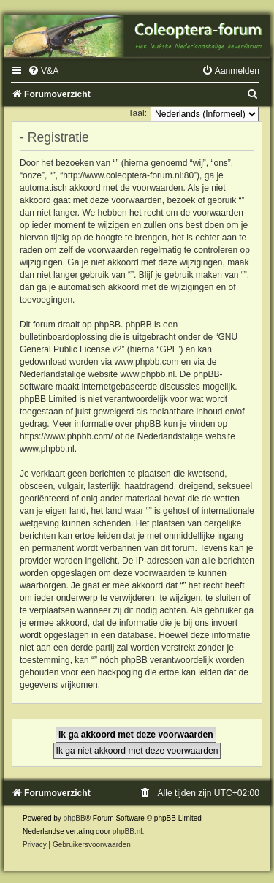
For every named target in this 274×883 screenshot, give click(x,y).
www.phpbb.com (146, 362)
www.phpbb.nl (147, 374)
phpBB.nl (127, 831)
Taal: (137, 113)
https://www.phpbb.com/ (66, 436)
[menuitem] (43, 71)
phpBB (74, 818)
